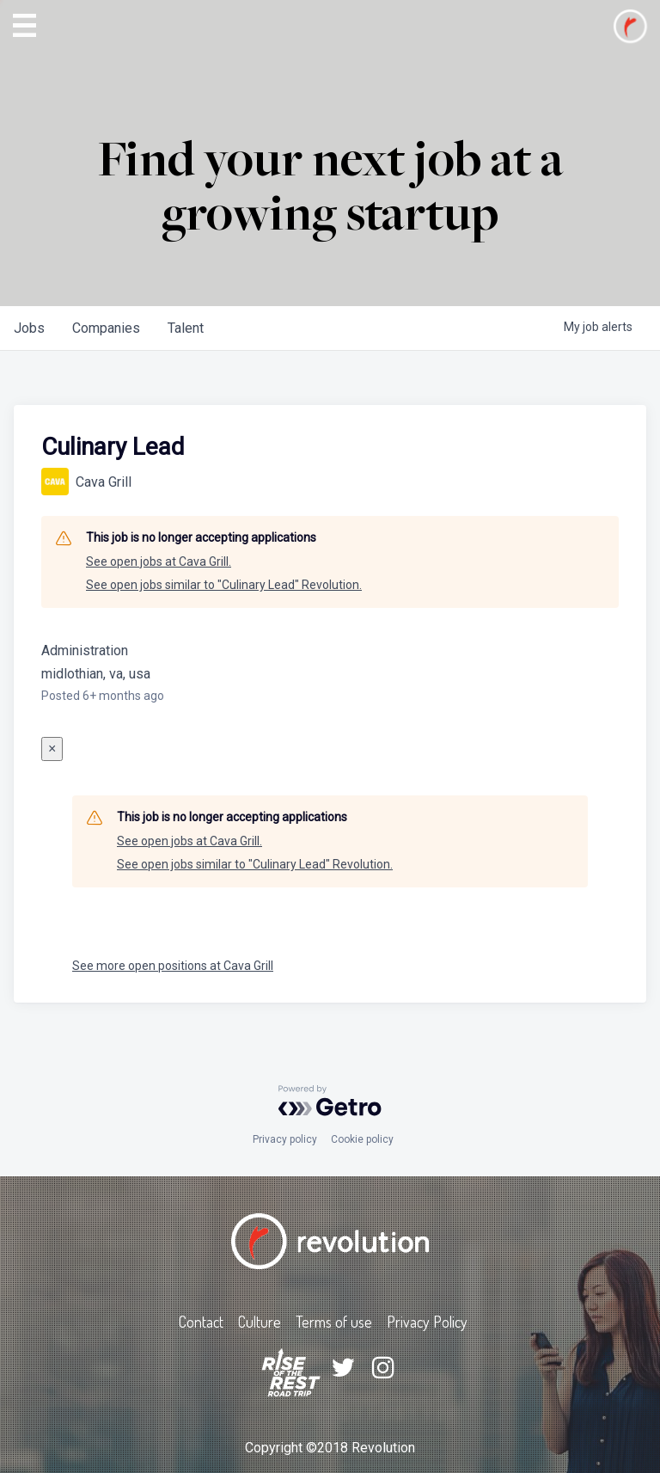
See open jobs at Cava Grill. (158, 561)
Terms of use (334, 1321)
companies (106, 328)
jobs (29, 328)
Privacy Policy (427, 1321)
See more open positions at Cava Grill (172, 966)
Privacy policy (285, 1139)
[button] (24, 25)
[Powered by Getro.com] (330, 1100)
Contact (201, 1321)
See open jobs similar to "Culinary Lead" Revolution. (224, 585)
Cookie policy (362, 1139)
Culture (259, 1321)
